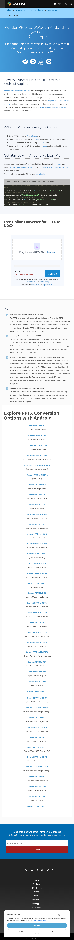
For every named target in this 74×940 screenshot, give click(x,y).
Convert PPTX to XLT (37, 561)
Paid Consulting (36, 909)
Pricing (36, 889)
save (37, 137)
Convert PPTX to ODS (37, 482)
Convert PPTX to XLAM (37, 512)
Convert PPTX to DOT (37, 620)
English (58, 4)
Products (36, 881)
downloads (40, 171)
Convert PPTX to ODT (37, 659)
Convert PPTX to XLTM (37, 571)
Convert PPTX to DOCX (37, 610)
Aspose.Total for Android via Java (17, 88)
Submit (37, 847)
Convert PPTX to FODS (37, 453)
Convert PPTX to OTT (37, 669)
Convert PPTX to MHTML (37, 472)
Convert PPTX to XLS (37, 521)
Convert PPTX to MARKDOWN (37, 462)
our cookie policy (40, 920)
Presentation (32, 133)
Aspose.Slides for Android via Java (23, 165)
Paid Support (36, 905)
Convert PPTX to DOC (37, 590)
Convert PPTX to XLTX (37, 581)
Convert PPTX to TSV (37, 502)
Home (36, 877)
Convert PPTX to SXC (37, 492)
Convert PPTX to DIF (37, 433)
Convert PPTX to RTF (37, 679)
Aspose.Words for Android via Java (54, 105)
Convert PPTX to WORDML (37, 705)
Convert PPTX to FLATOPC (37, 649)
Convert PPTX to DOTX (37, 640)
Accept (37, 925)
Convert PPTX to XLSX (37, 551)
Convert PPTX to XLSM (37, 541)
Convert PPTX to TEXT (37, 689)
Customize (22, 931)
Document (42, 140)
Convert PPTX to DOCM (37, 600)
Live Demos (36, 897)
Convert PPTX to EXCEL (37, 443)
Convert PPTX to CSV (37, 423)
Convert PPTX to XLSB (37, 531)
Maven (59, 161)
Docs (36, 893)
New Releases (36, 885)
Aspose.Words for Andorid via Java (54, 165)
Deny (52, 931)
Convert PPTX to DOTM (37, 630)
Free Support (36, 901)
